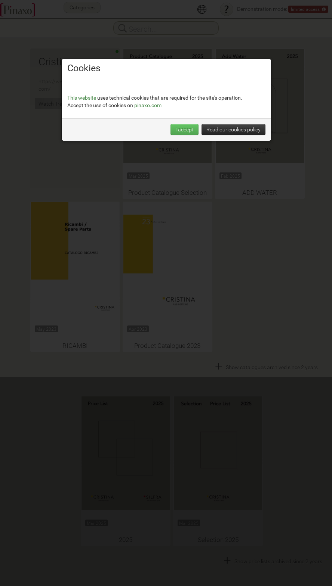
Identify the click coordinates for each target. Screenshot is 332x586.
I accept (184, 129)
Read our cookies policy (233, 129)
